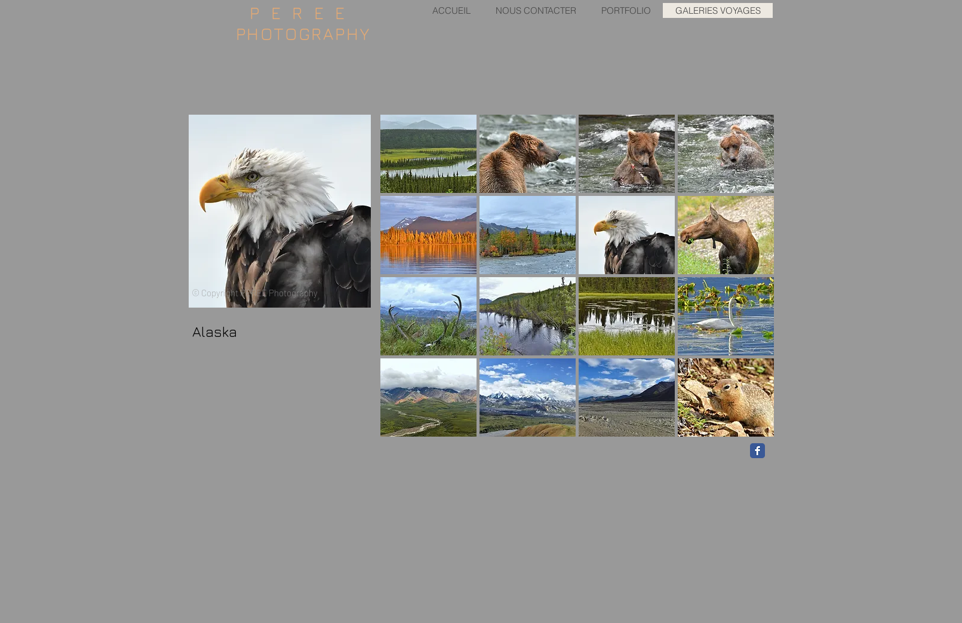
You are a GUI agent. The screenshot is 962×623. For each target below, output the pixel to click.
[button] (428, 154)
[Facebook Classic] (757, 450)
